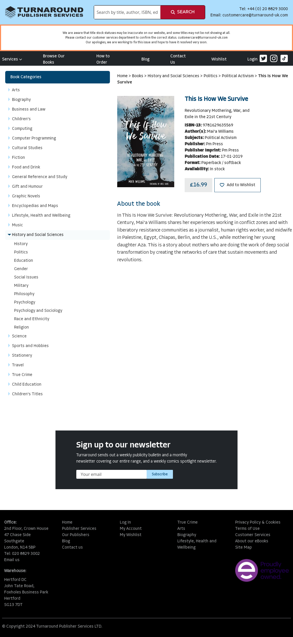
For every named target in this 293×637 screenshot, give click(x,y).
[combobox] (127, 12)
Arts (181, 529)
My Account (131, 529)
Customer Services (252, 535)
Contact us (72, 547)
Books (138, 76)
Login (252, 59)
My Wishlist (130, 535)
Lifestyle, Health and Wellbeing (196, 544)
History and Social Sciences (174, 76)
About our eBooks (251, 541)
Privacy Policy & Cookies (257, 522)
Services (12, 59)
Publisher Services (79, 529)
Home (123, 76)
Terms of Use (247, 529)
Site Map (243, 547)
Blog (145, 59)
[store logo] (44, 12)
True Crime (187, 522)
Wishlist (219, 59)
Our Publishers (75, 535)
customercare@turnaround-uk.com (255, 15)
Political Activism (238, 76)
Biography (186, 535)
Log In (125, 522)
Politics (211, 76)
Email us (12, 560)
